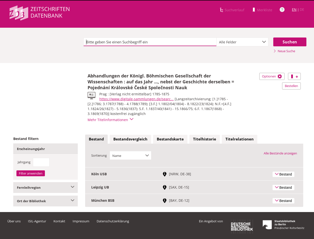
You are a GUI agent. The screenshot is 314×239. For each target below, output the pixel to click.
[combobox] (242, 42)
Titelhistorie (204, 139)
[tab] (96, 139)
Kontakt (59, 221)
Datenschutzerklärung (113, 221)
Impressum (81, 221)
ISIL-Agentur (37, 221)
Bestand (96, 139)
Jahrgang (24, 162)
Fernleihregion (45, 187)
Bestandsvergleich (130, 139)
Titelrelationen (239, 139)
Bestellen (291, 86)
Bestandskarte (170, 139)
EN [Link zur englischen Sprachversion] (294, 9)
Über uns (14, 221)
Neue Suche (284, 51)
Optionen (272, 76)
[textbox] (150, 42)
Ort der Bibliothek (45, 201)
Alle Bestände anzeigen (280, 153)
